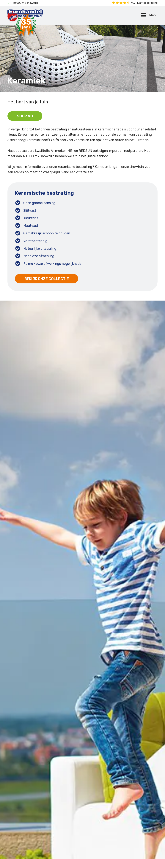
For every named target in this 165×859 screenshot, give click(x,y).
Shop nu (25, 116)
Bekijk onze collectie (46, 279)
